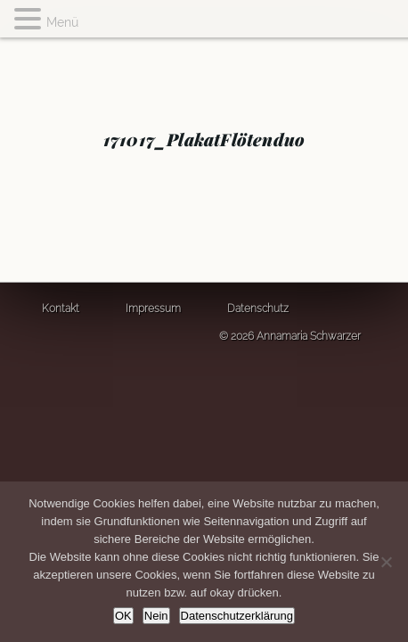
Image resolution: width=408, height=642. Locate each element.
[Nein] (386, 562)
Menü (62, 22)
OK (123, 615)
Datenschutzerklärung (237, 615)
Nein (156, 615)
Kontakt (60, 308)
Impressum (153, 308)
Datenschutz (258, 308)
